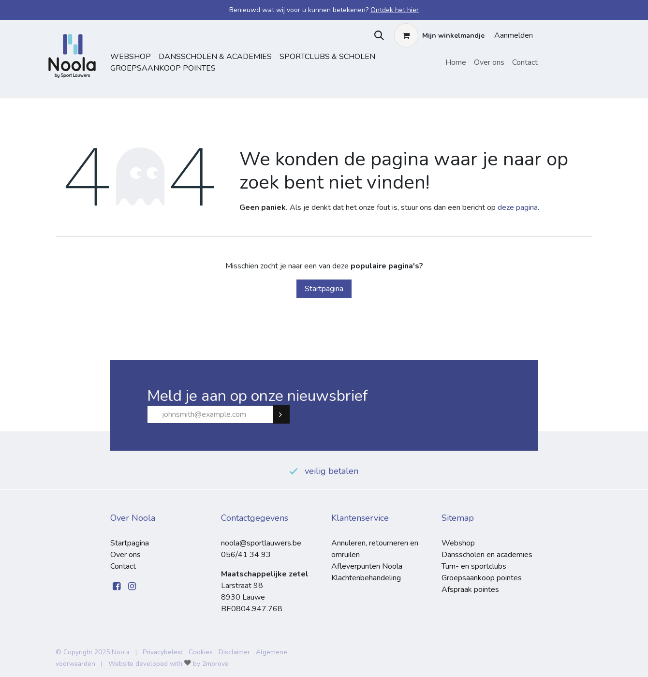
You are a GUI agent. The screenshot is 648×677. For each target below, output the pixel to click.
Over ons (125, 554)
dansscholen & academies (215, 56)
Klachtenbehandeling (366, 578)
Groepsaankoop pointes (163, 68)
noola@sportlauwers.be (261, 543)
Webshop (130, 56)
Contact (123, 566)
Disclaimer (234, 652)
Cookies (201, 652)
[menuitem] (456, 62)
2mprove (215, 663)
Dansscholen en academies (487, 554)
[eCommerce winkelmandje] (439, 35)
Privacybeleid (163, 652)
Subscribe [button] (285, 414)
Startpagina (324, 288)
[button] (377, 35)
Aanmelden (513, 35)
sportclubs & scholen (327, 56)
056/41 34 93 (246, 554)
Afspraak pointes (470, 589)
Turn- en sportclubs (474, 566)
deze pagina (518, 207)
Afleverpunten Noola (366, 566)
